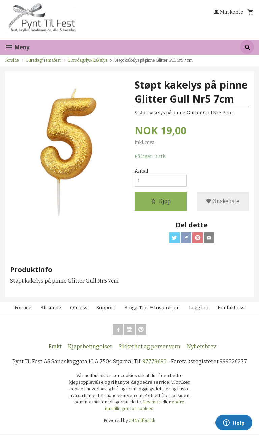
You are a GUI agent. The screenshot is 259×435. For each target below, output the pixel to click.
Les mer (152, 403)
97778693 (154, 363)
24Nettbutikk (142, 421)
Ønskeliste (222, 202)
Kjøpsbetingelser (90, 348)
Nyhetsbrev (201, 348)
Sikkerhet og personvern (149, 348)
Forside (12, 60)
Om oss (78, 309)
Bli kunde (50, 309)
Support (105, 309)
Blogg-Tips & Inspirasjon (152, 309)
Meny (17, 47)
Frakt (55, 348)
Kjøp (161, 202)
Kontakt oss (231, 309)
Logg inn (198, 309)
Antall (141, 171)
